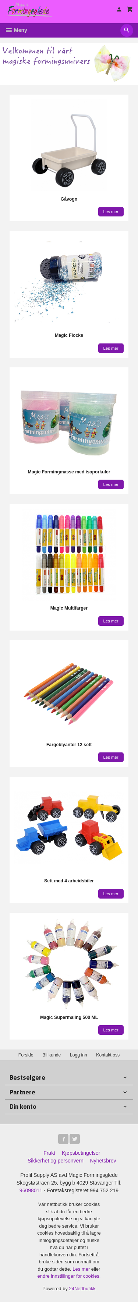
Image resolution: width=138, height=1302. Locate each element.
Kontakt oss (108, 1055)
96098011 (31, 1190)
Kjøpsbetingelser (81, 1153)
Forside (25, 1055)
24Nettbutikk (82, 1288)
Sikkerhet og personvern (56, 1161)
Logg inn (78, 1055)
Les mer (81, 1269)
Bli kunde (51, 1055)
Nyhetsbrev (103, 1161)
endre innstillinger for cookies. (69, 1276)
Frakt (49, 1153)
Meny (16, 30)
